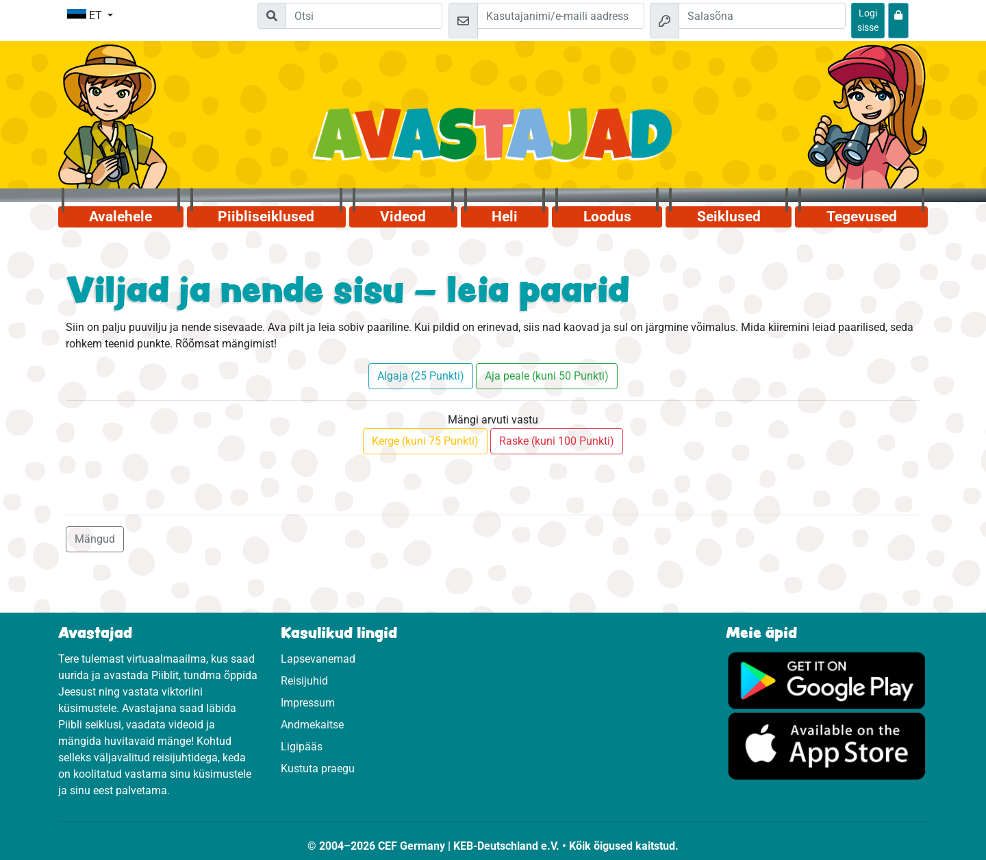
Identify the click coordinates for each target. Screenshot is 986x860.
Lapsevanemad (318, 658)
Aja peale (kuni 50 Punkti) (547, 375)
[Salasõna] (762, 16)
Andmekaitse (312, 724)
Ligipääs (302, 746)
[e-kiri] (560, 16)
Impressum (308, 702)
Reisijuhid (304, 680)
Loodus (607, 216)
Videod (403, 216)
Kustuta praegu (318, 768)
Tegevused (861, 216)
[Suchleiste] (364, 16)
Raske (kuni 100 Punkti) (556, 440)
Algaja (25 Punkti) (420, 375)
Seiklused (729, 216)
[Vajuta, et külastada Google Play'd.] (827, 679)
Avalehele (120, 216)
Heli (505, 216)
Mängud (95, 538)
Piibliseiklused (266, 216)
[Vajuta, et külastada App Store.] (827, 745)
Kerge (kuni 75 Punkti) (425, 440)
